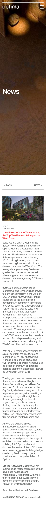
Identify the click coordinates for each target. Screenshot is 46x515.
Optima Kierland (25, 242)
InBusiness (7, 228)
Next (37, 185)
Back (9, 185)
